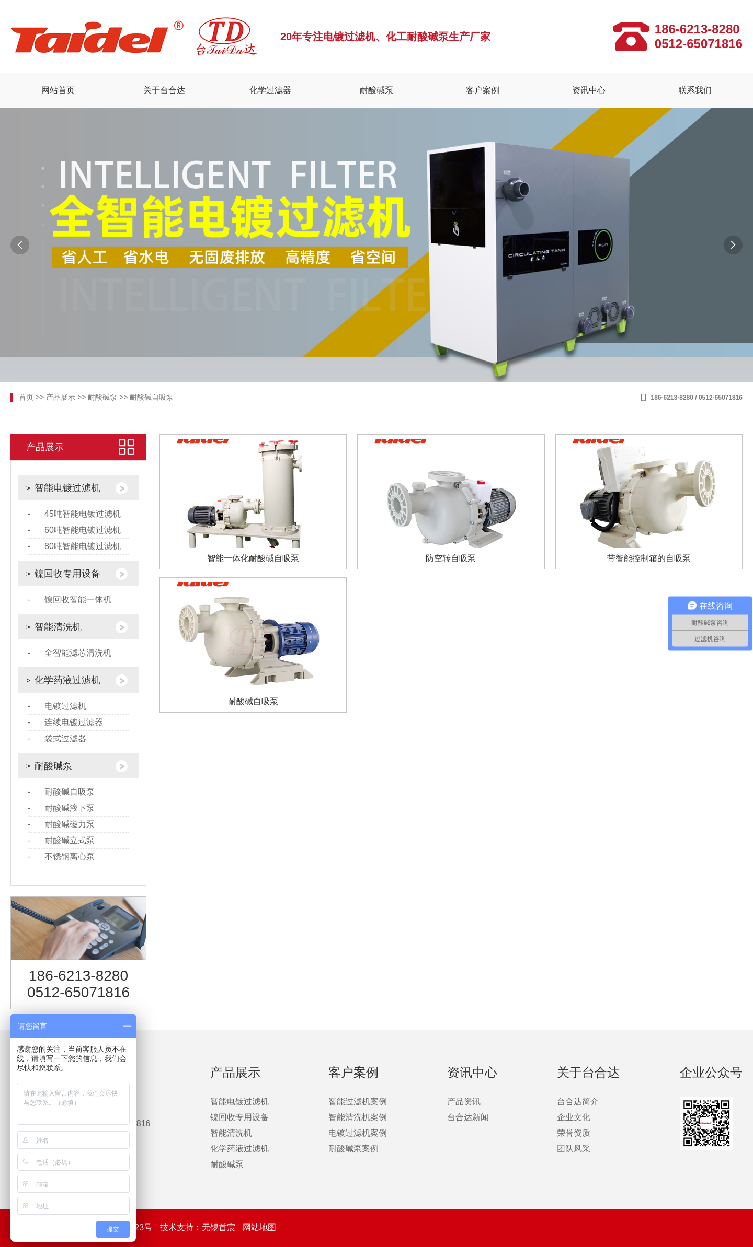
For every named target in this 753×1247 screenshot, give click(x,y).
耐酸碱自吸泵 (152, 397)
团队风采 (573, 1148)
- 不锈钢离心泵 (61, 856)
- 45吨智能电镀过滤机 (74, 513)
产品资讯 (464, 1101)
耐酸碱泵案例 (353, 1148)
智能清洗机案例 (357, 1117)
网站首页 (58, 90)
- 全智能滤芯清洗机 (69, 652)
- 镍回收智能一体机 (69, 599)
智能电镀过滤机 (67, 488)
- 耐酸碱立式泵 (61, 840)
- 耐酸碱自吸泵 (61, 791)
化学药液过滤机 (67, 680)
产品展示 (60, 397)
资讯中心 (589, 90)
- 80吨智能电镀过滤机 (74, 546)
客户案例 (482, 90)
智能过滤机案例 (357, 1101)
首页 (26, 397)
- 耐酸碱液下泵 (61, 807)
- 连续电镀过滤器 (65, 722)
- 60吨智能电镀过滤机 (74, 530)
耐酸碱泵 (376, 90)
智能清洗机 (58, 627)
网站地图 (259, 1227)
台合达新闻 (468, 1117)
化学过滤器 (270, 90)
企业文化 (573, 1117)
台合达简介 (578, 1101)
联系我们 (695, 90)
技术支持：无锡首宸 (198, 1227)
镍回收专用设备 (67, 573)
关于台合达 (164, 90)
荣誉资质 (573, 1132)
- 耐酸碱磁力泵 (61, 824)
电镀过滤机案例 (357, 1132)
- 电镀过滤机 (57, 706)
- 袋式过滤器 (57, 738)
